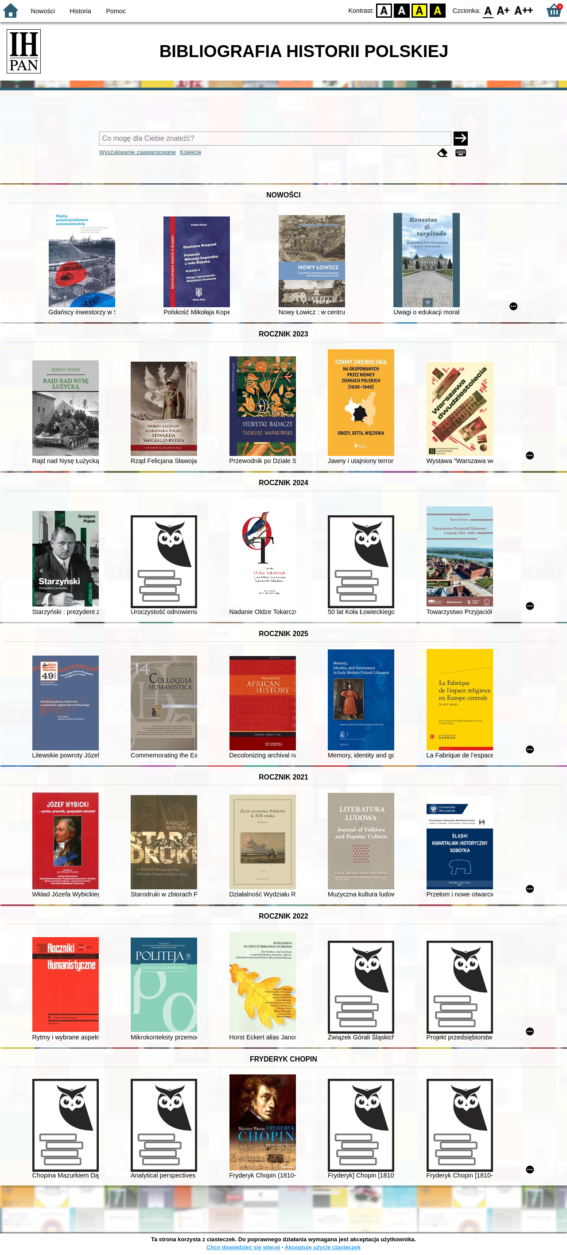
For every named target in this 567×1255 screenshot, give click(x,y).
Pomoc (116, 11)
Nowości (43, 11)
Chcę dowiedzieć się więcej (243, 1247)
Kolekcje (190, 152)
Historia (80, 11)
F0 (488, 10)
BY (437, 10)
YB (419, 10)
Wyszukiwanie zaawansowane (137, 152)
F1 (503, 10)
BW (402, 10)
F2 (524, 10)
